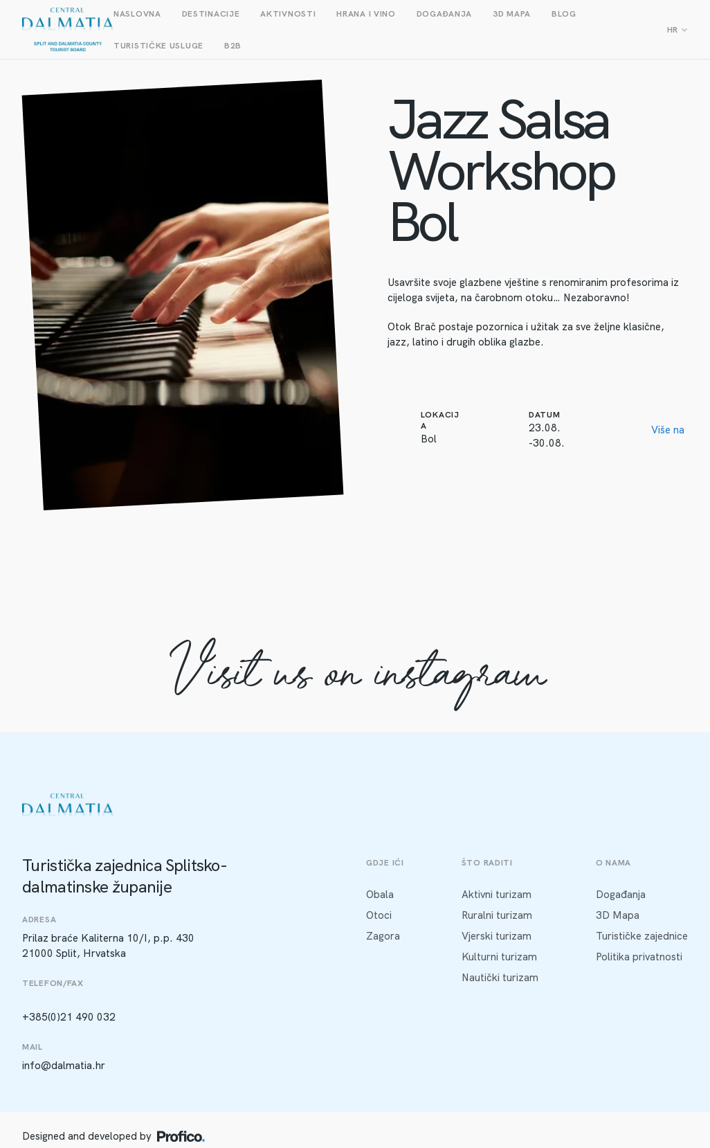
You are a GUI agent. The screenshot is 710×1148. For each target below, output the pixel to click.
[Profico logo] (181, 1136)
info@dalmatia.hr (63, 1066)
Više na (667, 430)
